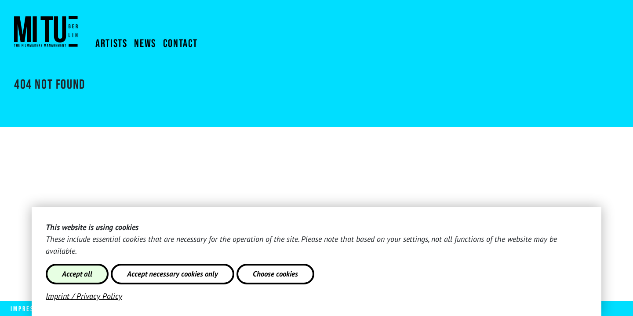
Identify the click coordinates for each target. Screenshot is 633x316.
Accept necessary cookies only (172, 274)
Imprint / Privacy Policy (84, 296)
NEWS (145, 43)
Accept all (77, 274)
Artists (111, 43)
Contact (180, 43)
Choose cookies (275, 274)
